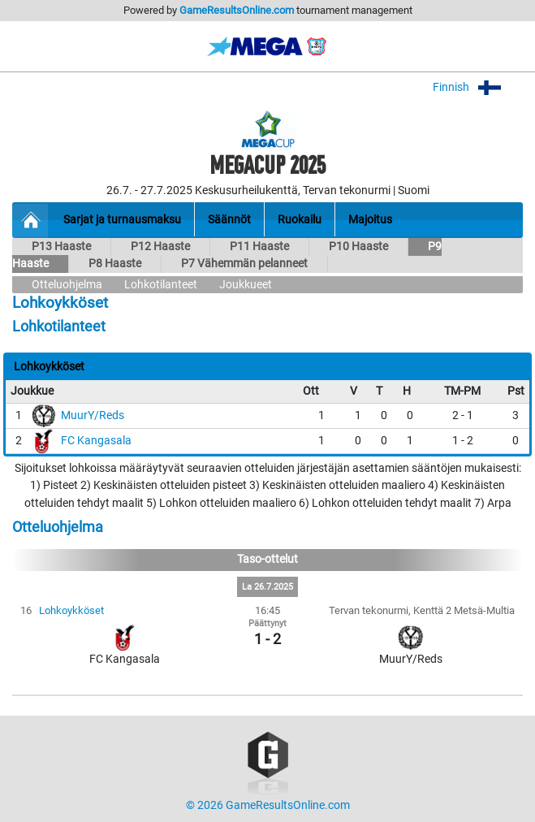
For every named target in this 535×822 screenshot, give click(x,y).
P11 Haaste (259, 246)
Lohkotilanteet (160, 285)
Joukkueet (245, 285)
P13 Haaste (61, 246)
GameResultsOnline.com (236, 10)
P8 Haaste (114, 263)
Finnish (478, 87)
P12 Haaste (160, 246)
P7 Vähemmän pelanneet (244, 263)
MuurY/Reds (92, 415)
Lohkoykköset (71, 610)
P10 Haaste (358, 246)
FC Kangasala (96, 441)
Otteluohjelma (67, 285)
